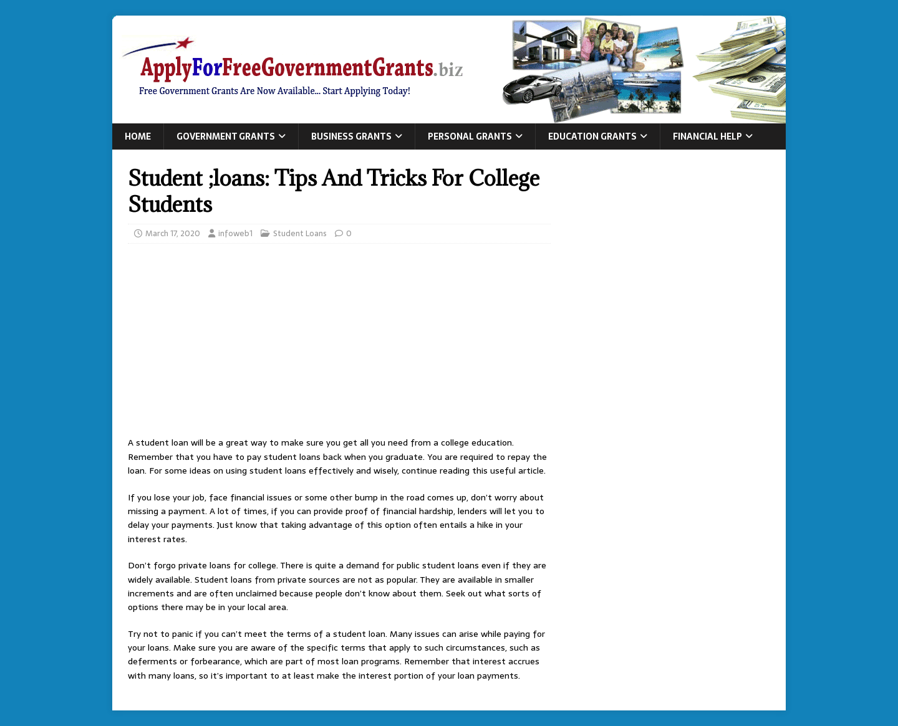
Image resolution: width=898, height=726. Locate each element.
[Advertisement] (339, 343)
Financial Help (707, 136)
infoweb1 (235, 233)
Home (138, 136)
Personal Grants (470, 136)
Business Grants (351, 136)
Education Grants (592, 136)
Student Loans (300, 233)
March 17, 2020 (172, 233)
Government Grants (225, 136)
